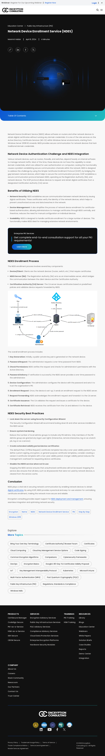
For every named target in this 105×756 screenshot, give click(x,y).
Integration (84, 658)
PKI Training (69, 618)
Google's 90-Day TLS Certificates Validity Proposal (67, 564)
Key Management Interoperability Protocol (38, 570)
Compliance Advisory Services (43, 631)
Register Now (50, 2)
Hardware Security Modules (42, 644)
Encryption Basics (31, 564)
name (24, 512)
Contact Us (13, 691)
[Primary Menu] (101, 9)
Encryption (13, 512)
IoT (11, 570)
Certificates (89, 543)
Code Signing (80, 550)
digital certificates (16, 490)
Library (82, 618)
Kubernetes (68, 570)
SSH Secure (13, 635)
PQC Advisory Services (40, 627)
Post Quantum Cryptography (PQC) (63, 577)
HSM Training (69, 622)
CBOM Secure (14, 640)
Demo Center (85, 653)
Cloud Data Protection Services (44, 635)
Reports (82, 649)
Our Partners (13, 687)
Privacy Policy (13, 742)
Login (94, 3)
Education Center (15, 26)
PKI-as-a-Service (15, 627)
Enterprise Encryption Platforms (44, 640)
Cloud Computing (18, 550)
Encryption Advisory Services (43, 618)
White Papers (85, 635)
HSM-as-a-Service (16, 631)
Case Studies (85, 644)
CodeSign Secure (15, 622)
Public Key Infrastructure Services (45, 622)
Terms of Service (48, 742)
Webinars (83, 631)
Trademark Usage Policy (30, 742)
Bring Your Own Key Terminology (24, 543)
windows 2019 (15, 517)
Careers (11, 673)
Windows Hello (16, 591)
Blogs (81, 622)
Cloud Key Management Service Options (50, 550)
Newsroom (13, 682)
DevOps (13, 564)
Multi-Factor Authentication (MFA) (25, 577)
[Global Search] (97, 9)
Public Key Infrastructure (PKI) (40, 26)
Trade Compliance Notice (17, 745)
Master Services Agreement (18, 748)
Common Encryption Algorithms (24, 557)
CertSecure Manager (17, 618)
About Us (12, 669)
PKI (74, 512)
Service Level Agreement (39, 745)
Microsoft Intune (87, 570)
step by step (84, 512)
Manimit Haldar (14, 39)
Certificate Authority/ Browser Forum (61, 543)
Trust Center (13, 696)
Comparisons (51, 557)
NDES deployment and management (67, 499)
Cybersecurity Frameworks (74, 557)
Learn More (22, 247)
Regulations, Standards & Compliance (59, 584)
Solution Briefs (85, 640)
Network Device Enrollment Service (54, 512)
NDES (33, 512)
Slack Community (16, 678)
